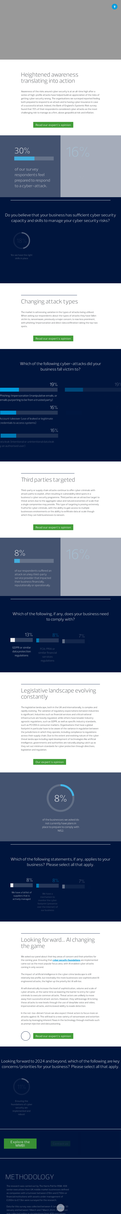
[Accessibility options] (114, 6)
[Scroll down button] (60, 1208)
